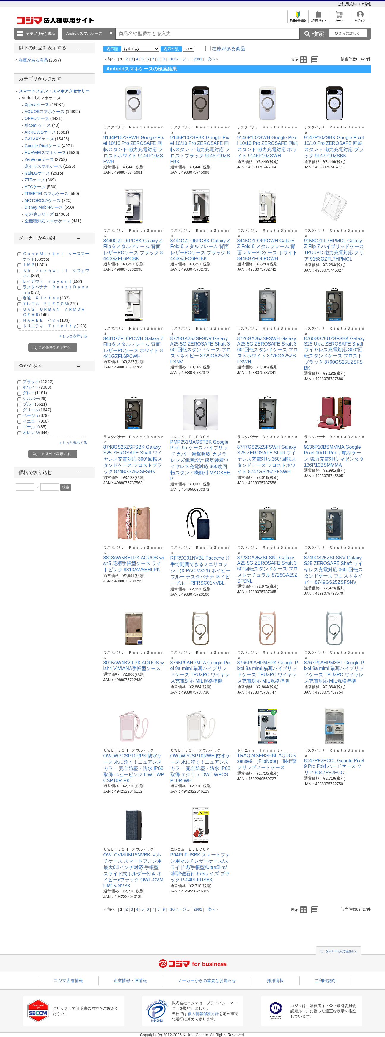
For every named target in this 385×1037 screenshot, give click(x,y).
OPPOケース (37, 118)
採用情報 (275, 980)
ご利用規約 (347, 4)
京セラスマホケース (43, 166)
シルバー (35, 398)
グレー (35, 392)
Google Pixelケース (43, 145)
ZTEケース (35, 180)
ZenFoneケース (39, 159)
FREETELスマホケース (46, 193)
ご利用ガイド (318, 19)
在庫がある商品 (40, 60)
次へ (211, 59)
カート (339, 19)
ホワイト (37, 387)
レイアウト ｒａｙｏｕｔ (52, 281)
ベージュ (36, 415)
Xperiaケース (37, 104)
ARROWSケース (40, 132)
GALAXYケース (39, 139)
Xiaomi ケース (38, 125)
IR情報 (365, 4)
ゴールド (35, 426)
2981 (198, 59)
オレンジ (36, 432)
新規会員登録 (297, 19)
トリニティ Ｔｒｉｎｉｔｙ (55, 326)
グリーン (37, 409)
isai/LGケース (37, 173)
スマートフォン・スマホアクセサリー (54, 91)
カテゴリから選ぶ (40, 34)
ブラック (38, 381)
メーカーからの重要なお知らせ (207, 980)
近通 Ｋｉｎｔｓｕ (46, 298)
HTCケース (35, 186)
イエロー (36, 421)
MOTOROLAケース (43, 200)
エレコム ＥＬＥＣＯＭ (50, 303)
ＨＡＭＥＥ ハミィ (46, 320)
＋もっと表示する (73, 336)
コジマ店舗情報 (68, 980)
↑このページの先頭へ (338, 951)
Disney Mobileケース (44, 207)
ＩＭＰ (35, 264)
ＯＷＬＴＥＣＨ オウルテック (128, 750)
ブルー (35, 404)
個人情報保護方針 (203, 1013)
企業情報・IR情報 (130, 980)
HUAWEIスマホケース (45, 152)
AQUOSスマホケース (45, 111)
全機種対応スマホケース (47, 221)
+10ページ (177, 59)
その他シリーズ (39, 214)
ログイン (360, 19)
